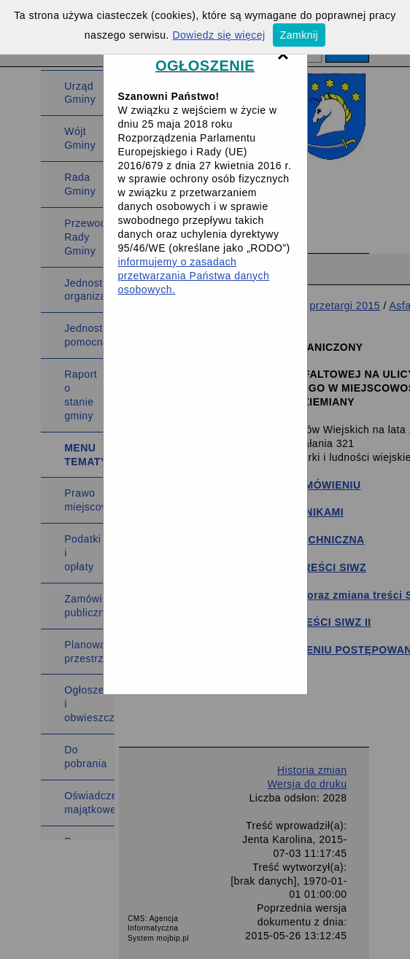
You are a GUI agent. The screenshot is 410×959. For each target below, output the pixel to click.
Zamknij (299, 35)
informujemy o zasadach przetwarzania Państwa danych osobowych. (194, 275)
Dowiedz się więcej (218, 35)
